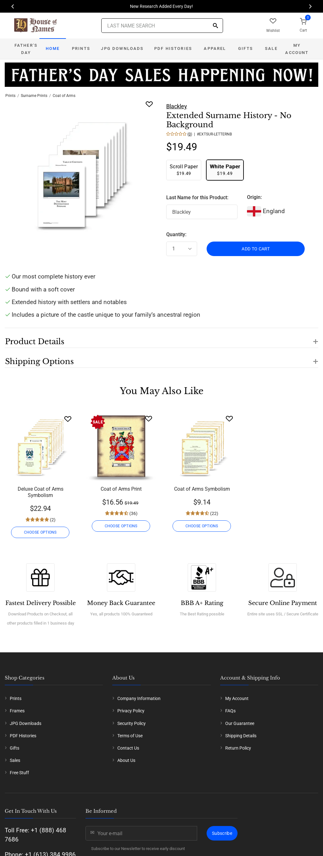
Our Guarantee (239, 723)
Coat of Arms (64, 95)
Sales (15, 760)
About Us (126, 760)
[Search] (215, 26)
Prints (81, 48)
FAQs (230, 710)
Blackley (176, 106)
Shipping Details (240, 735)
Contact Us (128, 748)
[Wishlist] (68, 418)
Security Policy (131, 723)
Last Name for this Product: (197, 198)
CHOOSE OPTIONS (40, 532)
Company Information (139, 698)
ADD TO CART (256, 248)
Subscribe (222, 833)
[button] (161, 338)
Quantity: (176, 234)
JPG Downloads (122, 48)
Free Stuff (19, 772)
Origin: (254, 197)
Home (53, 48)
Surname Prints (34, 95)
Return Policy (238, 748)
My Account (296, 49)
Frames (17, 710)
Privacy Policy (130, 710)
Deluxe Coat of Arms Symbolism (40, 492)
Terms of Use (130, 735)
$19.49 (184, 170)
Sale (271, 48)
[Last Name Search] (162, 25)
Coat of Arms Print (121, 489)
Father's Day (26, 49)
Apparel (215, 48)
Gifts (245, 48)
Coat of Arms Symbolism (202, 489)
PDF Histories (173, 48)
